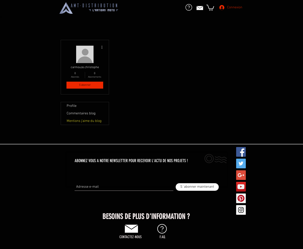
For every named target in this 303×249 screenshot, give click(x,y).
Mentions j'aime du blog (84, 121)
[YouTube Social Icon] (241, 187)
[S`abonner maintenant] (197, 187)
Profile (72, 106)
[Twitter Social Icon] (241, 163)
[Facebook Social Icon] (241, 152)
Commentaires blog (81, 113)
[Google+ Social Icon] (241, 175)
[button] (210, 7)
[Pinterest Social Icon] (241, 198)
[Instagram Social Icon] (241, 210)
